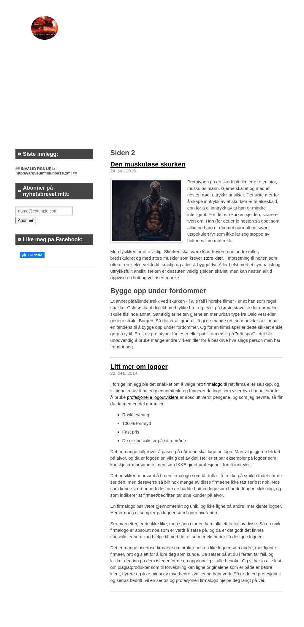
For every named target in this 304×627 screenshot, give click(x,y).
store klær (213, 258)
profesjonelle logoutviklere (152, 397)
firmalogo (213, 384)
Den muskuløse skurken (148, 164)
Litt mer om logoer (139, 366)
